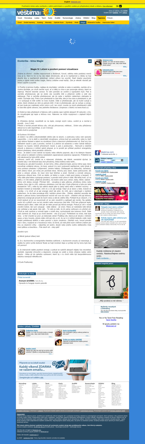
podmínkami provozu (87, 411)
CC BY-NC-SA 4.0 (39, 427)
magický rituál (100, 174)
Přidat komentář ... (25, 277)
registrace (103, 162)
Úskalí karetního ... (116, 392)
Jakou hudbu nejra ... (117, 397)
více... (125, 66)
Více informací (107, 6)
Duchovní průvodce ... (117, 403)
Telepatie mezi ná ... (117, 385)
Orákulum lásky (108, 60)
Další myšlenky (105, 311)
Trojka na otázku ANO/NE (72, 339)
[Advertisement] (72, 41)
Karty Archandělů (69, 330)
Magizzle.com (76, 2)
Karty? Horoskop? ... (117, 387)
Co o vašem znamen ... (117, 390)
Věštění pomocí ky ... (117, 398)
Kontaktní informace (23, 411)
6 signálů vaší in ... (116, 401)
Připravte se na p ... (116, 388)
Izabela (115, 13)
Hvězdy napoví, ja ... (117, 386)
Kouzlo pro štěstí (101, 171)
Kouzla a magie (114, 172)
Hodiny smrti (31, 349)
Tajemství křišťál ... (116, 391)
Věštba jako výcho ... (117, 405)
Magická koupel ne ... (117, 393)
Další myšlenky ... (104, 258)
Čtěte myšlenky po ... (117, 400)
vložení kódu (110, 162)
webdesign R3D (28, 438)
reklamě (40, 411)
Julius (124, 13)
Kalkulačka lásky (108, 70)
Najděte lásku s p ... (117, 395)
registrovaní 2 (34, 435)
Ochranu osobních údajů (117, 411)
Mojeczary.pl (111, 326)
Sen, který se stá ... (116, 396)
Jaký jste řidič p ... (116, 402)
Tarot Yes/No (111, 320)
